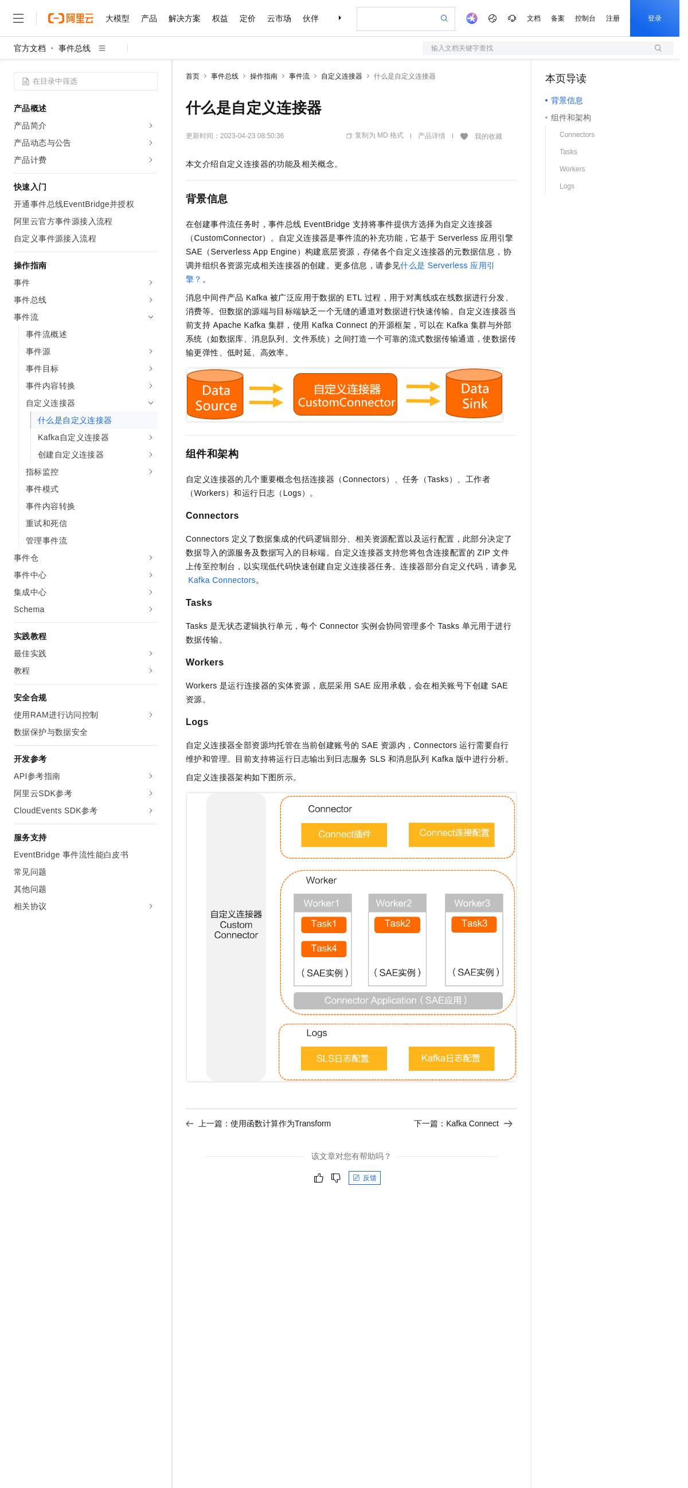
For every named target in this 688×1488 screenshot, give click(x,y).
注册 (613, 18)
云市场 (279, 18)
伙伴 (311, 18)
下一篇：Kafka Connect (463, 1123)
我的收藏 (488, 136)
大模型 (117, 18)
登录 (655, 18)
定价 (248, 18)
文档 (534, 18)
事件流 (299, 76)
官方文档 (30, 48)
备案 (558, 18)
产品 (149, 18)
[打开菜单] (18, 18)
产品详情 (431, 136)
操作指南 (263, 76)
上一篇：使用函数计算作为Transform (258, 1123)
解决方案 (185, 18)
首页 (193, 76)
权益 (220, 18)
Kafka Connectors (222, 580)
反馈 (365, 1178)
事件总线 (74, 48)
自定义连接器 (341, 76)
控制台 (585, 18)
